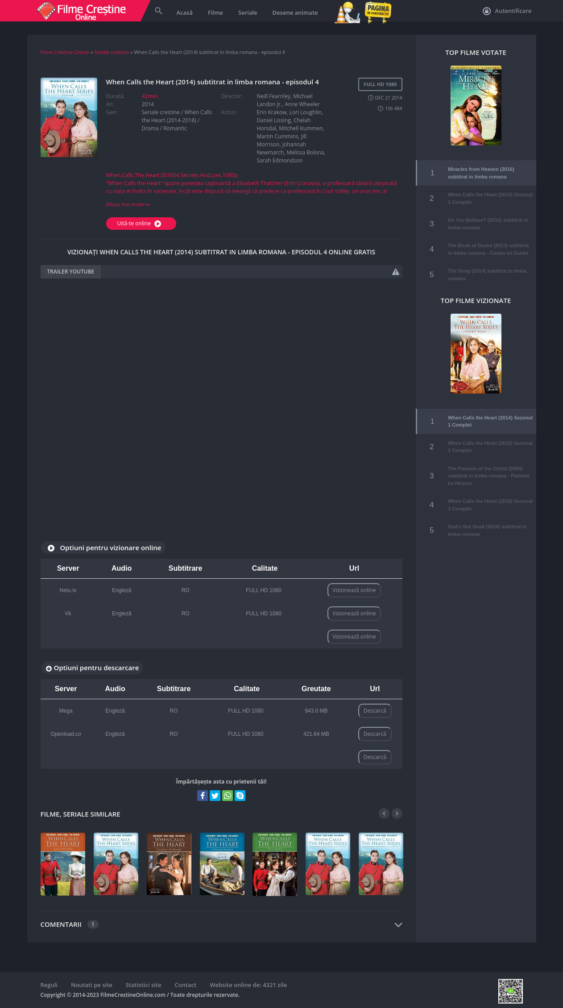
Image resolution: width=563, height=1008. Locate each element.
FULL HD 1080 (264, 590)
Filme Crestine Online (65, 52)
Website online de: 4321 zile (248, 985)
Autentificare (507, 11)
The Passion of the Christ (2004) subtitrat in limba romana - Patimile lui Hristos (489, 460)
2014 (148, 104)
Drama (150, 128)
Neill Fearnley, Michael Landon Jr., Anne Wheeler (288, 100)
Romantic (175, 128)
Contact (186, 985)
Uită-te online (140, 223)
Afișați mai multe (128, 204)
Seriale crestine (111, 52)
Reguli (49, 985)
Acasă (185, 12)
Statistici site (143, 985)
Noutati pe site (91, 985)
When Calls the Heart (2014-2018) (177, 116)
